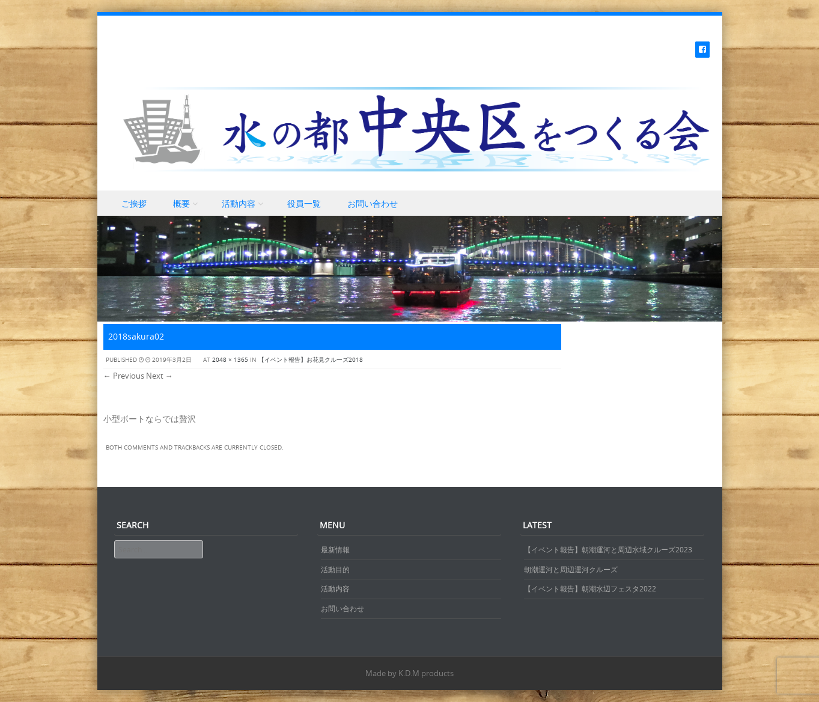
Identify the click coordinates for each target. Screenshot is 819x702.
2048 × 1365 (230, 360)
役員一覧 (304, 203)
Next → (159, 375)
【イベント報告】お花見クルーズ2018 (310, 360)
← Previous (123, 375)
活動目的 (335, 569)
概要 (181, 203)
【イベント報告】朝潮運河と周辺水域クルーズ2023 (608, 549)
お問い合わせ (372, 203)
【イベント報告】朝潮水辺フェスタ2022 (590, 588)
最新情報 (335, 549)
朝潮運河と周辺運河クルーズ (571, 569)
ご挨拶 (134, 203)
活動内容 (238, 203)
